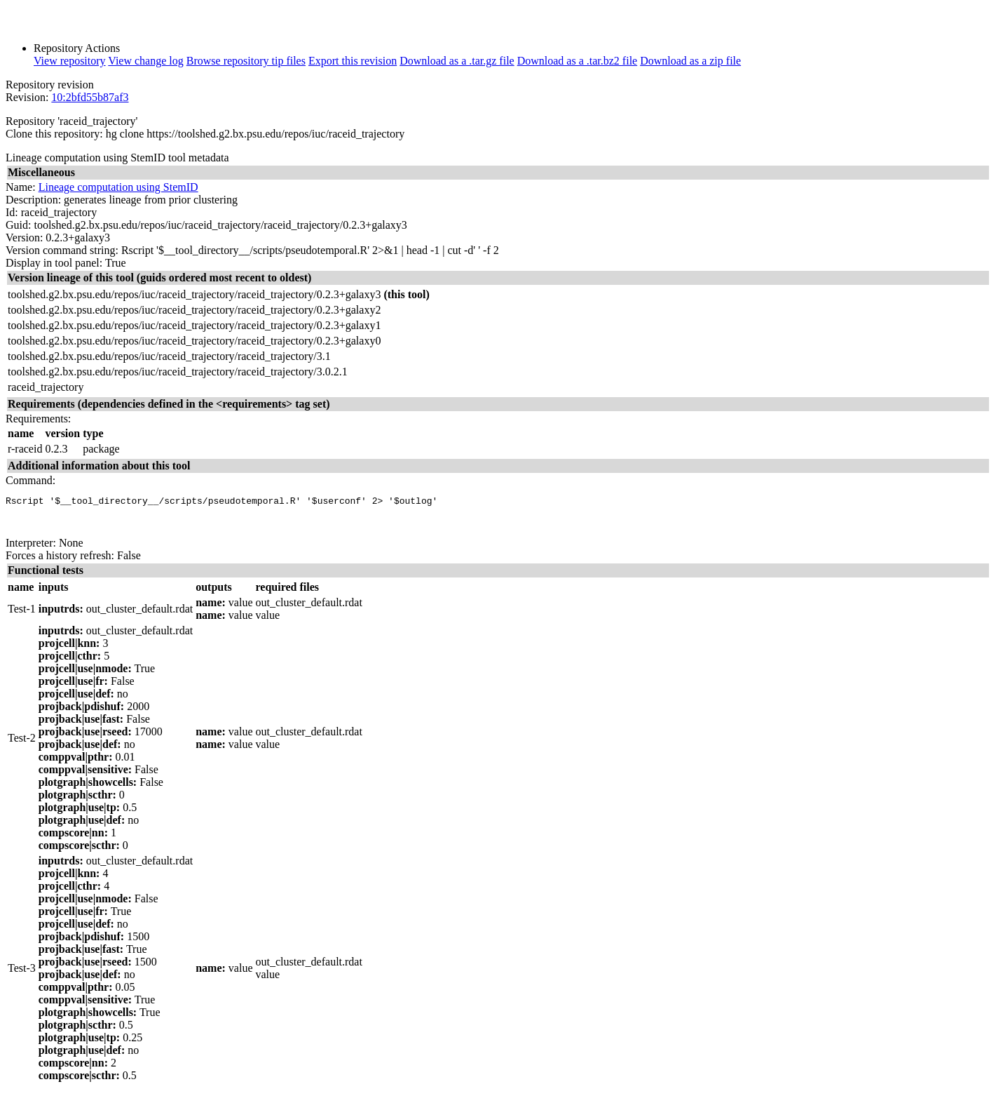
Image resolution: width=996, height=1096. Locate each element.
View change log (145, 61)
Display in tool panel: (54, 263)
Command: (30, 480)
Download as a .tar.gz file (457, 61)
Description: (33, 200)
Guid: (18, 225)
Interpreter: (31, 549)
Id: (12, 212)
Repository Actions (77, 48)
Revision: (27, 97)
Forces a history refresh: (60, 562)
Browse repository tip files (246, 61)
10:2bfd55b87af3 (89, 97)
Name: (21, 187)
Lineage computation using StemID (118, 187)
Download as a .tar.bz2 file (577, 61)
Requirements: (38, 419)
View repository (70, 61)
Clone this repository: (54, 134)
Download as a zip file (690, 61)
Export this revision (352, 61)
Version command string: (62, 250)
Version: (24, 237)
